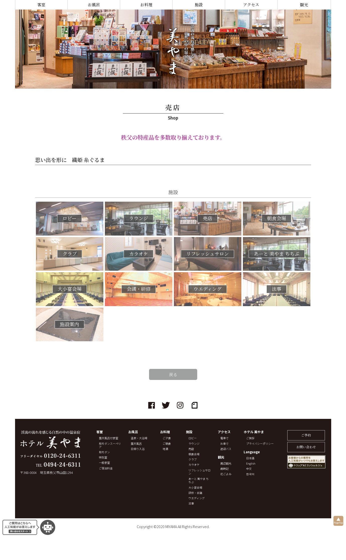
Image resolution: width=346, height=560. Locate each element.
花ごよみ (225, 474)
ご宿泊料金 (106, 468)
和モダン (104, 452)
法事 (191, 503)
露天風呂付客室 (108, 438)
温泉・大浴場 (139, 438)
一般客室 (104, 462)
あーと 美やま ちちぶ (198, 480)
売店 (191, 449)
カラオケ (193, 464)
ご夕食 (167, 438)
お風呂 (94, 5)
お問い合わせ (306, 446)
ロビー (192, 438)
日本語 (250, 458)
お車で (224, 443)
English (250, 463)
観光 (304, 5)
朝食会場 (193, 454)
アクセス (251, 5)
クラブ (192, 459)
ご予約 (306, 435)
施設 (199, 5)
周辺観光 (225, 463)
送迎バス (225, 449)
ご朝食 (167, 443)
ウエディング (196, 498)
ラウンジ (193, 443)
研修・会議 (195, 492)
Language (252, 452)
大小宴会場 (195, 487)
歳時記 (224, 468)
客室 (41, 5)
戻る (173, 374)
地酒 (165, 449)
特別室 (103, 457)
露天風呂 (136, 443)
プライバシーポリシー (260, 443)
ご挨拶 (250, 438)
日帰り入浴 (138, 449)
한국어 (250, 474)
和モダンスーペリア (110, 445)
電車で (224, 438)
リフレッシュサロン (199, 472)
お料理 (146, 5)
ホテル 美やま (254, 432)
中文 (249, 468)
